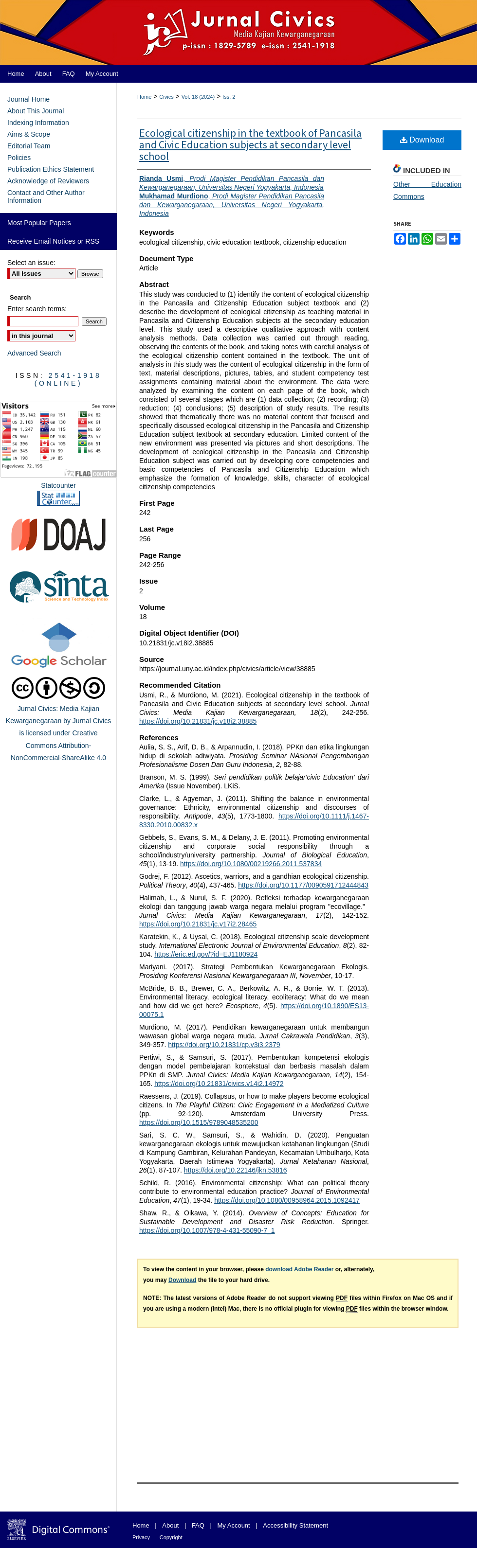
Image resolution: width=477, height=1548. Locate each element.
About (170, 1525)
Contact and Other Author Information (46, 196)
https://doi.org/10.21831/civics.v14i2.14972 (218, 1083)
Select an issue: (31, 263)
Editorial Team (28, 146)
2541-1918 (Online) (68, 379)
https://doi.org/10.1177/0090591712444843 (303, 885)
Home (144, 97)
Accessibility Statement (295, 1525)
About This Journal (35, 111)
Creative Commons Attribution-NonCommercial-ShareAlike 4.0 (58, 745)
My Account (234, 1525)
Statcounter (58, 485)
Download (422, 140)
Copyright (171, 1537)
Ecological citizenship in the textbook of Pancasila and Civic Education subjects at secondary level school (250, 144)
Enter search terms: (37, 309)
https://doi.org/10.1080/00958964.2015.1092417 (287, 1200)
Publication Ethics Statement (50, 169)
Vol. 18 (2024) (198, 97)
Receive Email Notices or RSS (53, 241)
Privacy (141, 1537)
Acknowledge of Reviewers (48, 181)
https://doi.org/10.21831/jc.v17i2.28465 (198, 924)
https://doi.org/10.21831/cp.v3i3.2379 (224, 1045)
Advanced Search (34, 353)
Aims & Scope (28, 134)
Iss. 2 (228, 97)
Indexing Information (38, 122)
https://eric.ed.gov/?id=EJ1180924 (205, 954)
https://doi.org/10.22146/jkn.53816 (235, 1170)
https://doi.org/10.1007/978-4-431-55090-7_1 (207, 1230)
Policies (19, 157)
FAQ (198, 1525)
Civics (166, 97)
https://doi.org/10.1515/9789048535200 (198, 1122)
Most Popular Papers (39, 223)
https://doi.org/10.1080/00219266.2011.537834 (251, 864)
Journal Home (28, 99)
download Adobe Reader (299, 1269)
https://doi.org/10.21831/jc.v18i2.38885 (198, 721)
